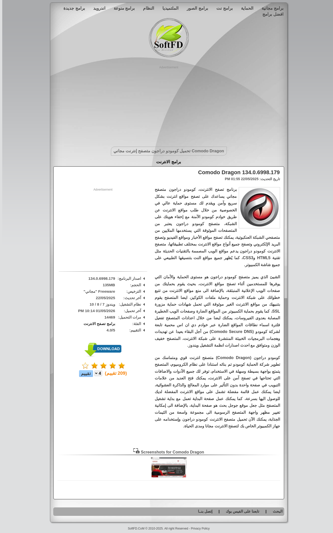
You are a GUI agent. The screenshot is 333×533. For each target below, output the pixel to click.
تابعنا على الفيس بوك (240, 511)
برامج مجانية (270, 8)
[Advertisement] (166, 104)
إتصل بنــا (203, 511)
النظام (146, 8)
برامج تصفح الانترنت (97, 324)
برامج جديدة (72, 8)
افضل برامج (270, 14)
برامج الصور (195, 8)
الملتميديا (168, 8)
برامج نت (222, 8)
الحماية (245, 8)
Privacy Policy (198, 528)
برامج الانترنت (166, 162)
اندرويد (97, 8)
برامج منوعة (122, 8)
